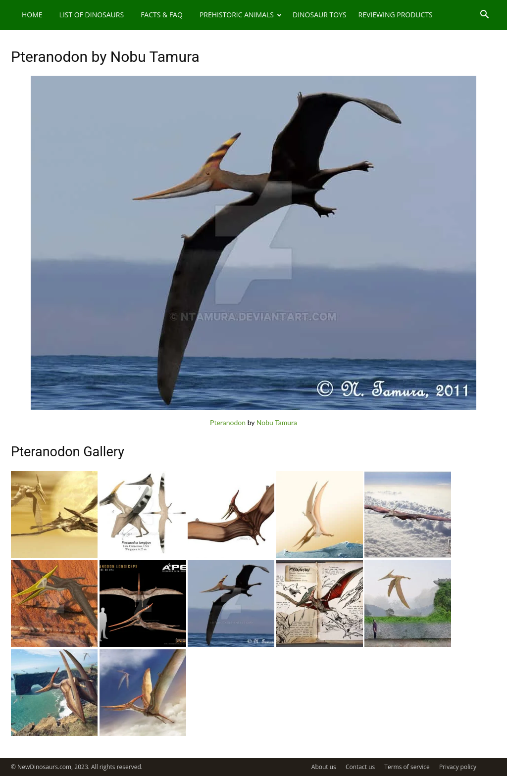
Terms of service (406, 767)
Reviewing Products (395, 14)
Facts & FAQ (162, 14)
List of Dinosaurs (91, 14)
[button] (484, 15)
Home (32, 14)
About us (323, 767)
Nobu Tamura (276, 422)
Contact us (360, 767)
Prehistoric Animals (241, 14)
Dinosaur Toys (320, 14)
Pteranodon (228, 422)
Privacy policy (457, 767)
